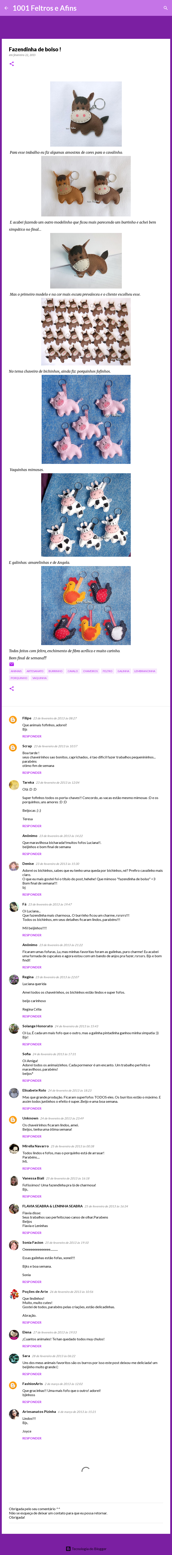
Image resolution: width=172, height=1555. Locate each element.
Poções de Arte (35, 1291)
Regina (28, 977)
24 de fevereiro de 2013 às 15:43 (76, 1026)
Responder (31, 736)
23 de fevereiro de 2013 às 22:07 (57, 977)
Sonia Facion (32, 1242)
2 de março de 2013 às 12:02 (64, 1384)
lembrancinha (144, 671)
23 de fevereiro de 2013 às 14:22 (61, 836)
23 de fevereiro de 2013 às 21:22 (61, 945)
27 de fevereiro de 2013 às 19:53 (55, 1332)
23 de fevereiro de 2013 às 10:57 (55, 746)
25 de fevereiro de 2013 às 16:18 (67, 1178)
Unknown (30, 1118)
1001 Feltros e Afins (45, 8)
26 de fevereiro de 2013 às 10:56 (71, 1291)
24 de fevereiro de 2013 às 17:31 (54, 1054)
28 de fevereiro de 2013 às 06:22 (53, 1356)
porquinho (19, 678)
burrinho (55, 671)
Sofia (26, 1054)
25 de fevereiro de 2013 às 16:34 (106, 1206)
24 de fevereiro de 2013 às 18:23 (69, 1090)
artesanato (35, 671)
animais (16, 671)
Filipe (26, 718)
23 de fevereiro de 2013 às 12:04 (57, 782)
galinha (123, 671)
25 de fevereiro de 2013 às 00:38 (72, 1146)
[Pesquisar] (83, 8)
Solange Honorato (37, 1026)
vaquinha (39, 678)
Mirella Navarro (35, 1146)
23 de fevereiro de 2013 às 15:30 (57, 864)
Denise (28, 863)
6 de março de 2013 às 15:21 (77, 1412)
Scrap (27, 746)
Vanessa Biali (33, 1178)
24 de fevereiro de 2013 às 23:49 (62, 1118)
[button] (11, 64)
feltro (107, 671)
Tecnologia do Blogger (86, 1549)
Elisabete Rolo (34, 1090)
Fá (24, 904)
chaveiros (90, 671)
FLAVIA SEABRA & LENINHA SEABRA (52, 1206)
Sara (26, 1356)
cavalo (73, 671)
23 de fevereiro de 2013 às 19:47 (50, 904)
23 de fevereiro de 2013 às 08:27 (55, 718)
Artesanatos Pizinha (39, 1411)
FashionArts (32, 1383)
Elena (26, 1332)
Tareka (28, 782)
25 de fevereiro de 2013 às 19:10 (66, 1242)
